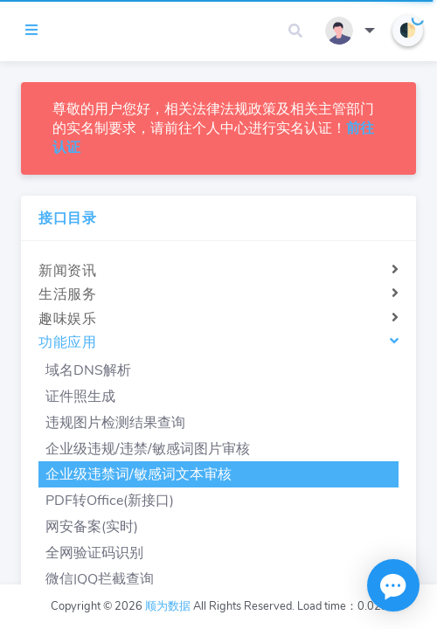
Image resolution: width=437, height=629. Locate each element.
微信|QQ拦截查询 (99, 579)
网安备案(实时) (91, 526)
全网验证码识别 (94, 553)
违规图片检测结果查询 (115, 422)
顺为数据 (168, 606)
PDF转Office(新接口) (109, 500)
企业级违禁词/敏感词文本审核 (138, 474)
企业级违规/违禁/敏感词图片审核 (147, 449)
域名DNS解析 (88, 370)
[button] (295, 30)
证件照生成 (80, 396)
